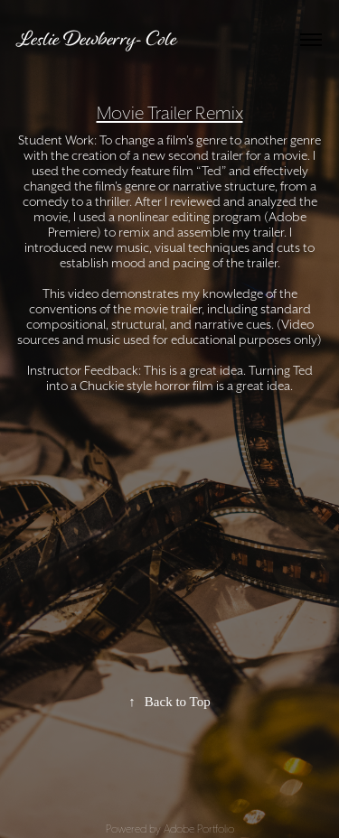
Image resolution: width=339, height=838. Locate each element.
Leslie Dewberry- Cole (97, 39)
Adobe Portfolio (199, 828)
